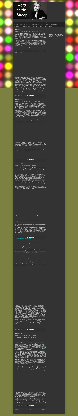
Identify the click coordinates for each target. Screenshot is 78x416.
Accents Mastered (38, 22)
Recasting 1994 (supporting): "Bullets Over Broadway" (29, 31)
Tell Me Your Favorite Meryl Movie (41, 26)
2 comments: (24, 95)
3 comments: (24, 159)
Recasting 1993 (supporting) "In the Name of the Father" (30, 101)
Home (31, 409)
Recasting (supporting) (53, 24)
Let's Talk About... (58, 22)
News (33, 24)
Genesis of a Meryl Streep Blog (48, 22)
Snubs (33, 26)
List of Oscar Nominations (18, 24)
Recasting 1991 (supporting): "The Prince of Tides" (28, 243)
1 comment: (24, 405)
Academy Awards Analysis (29, 22)
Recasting (46, 24)
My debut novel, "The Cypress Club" (56, 32)
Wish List (50, 26)
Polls (42, 24)
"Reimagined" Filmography (18, 22)
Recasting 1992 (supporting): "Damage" (25, 165)
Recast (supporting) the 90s (21, 238)
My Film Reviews (27, 24)
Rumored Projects (17, 26)
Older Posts (44, 409)
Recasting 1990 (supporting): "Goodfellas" (26, 335)
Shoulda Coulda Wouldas (26, 26)
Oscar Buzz (37, 24)
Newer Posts (17, 409)
